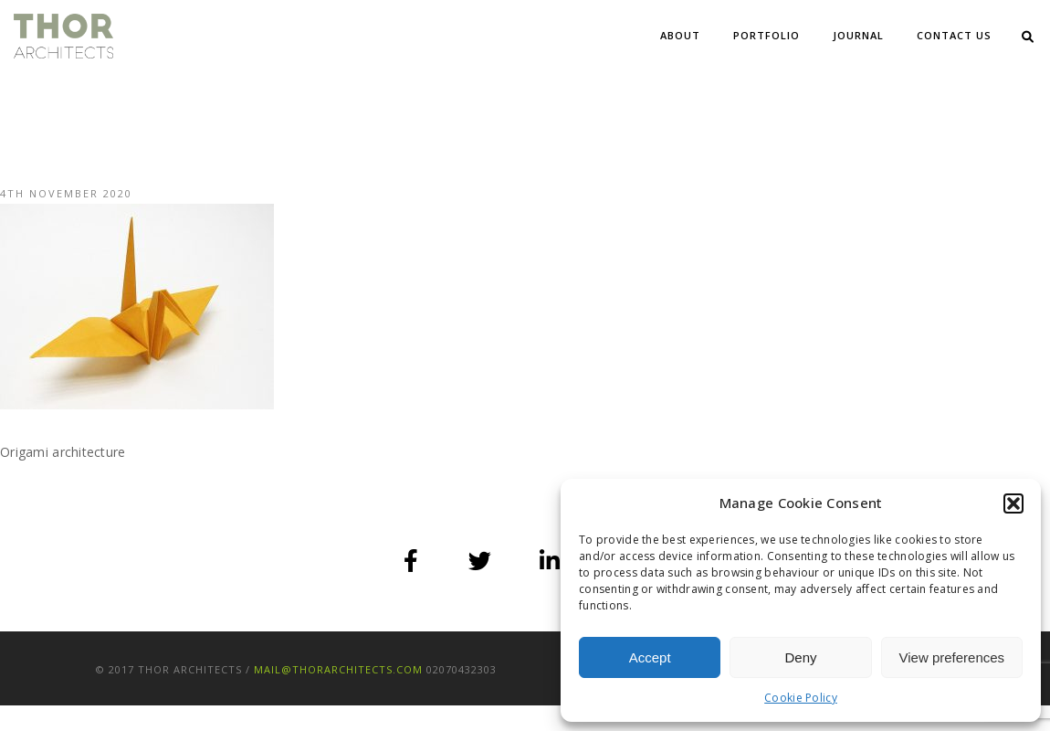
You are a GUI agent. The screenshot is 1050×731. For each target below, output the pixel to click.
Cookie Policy (800, 697)
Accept (650, 657)
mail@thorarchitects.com (338, 669)
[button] (1013, 503)
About (680, 35)
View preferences (952, 657)
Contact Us (954, 35)
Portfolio (766, 35)
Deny (800, 657)
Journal (858, 35)
